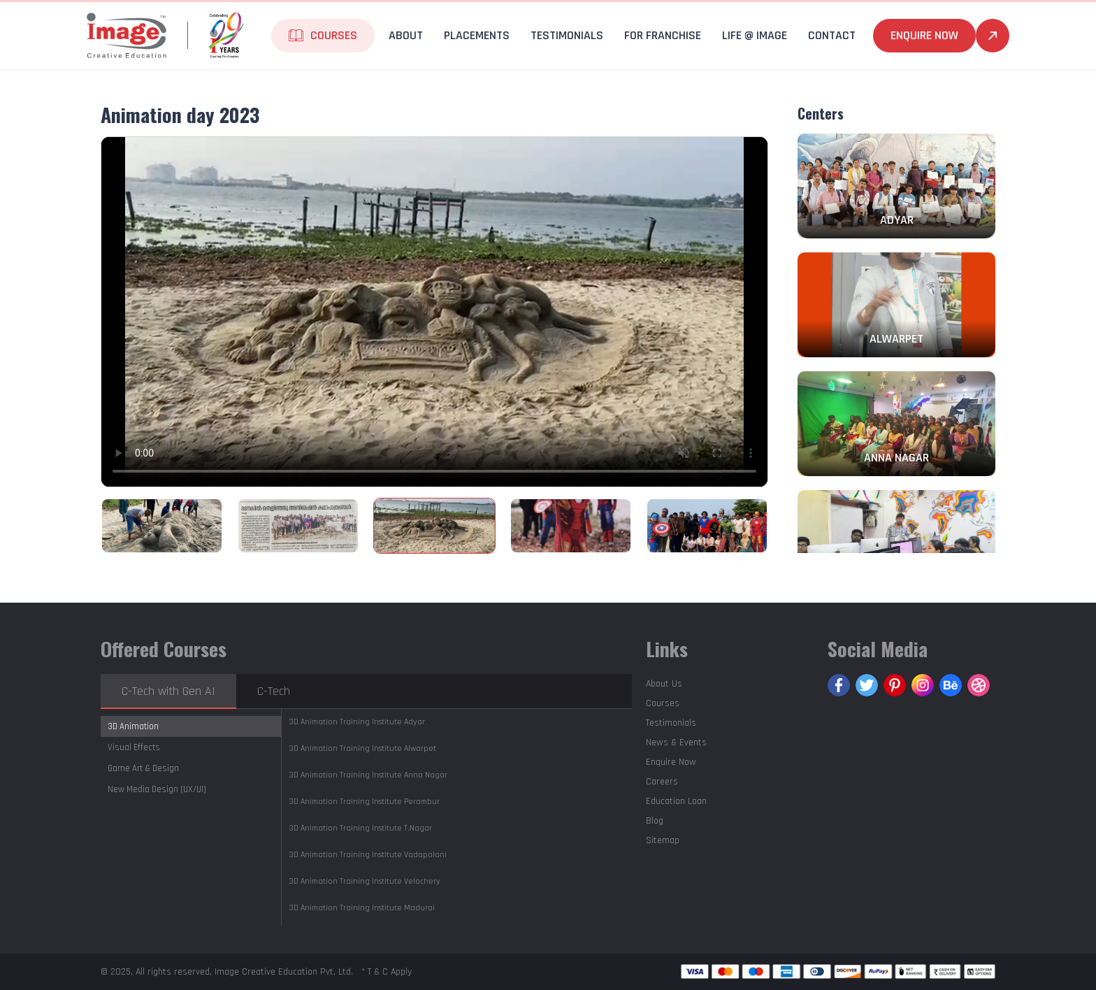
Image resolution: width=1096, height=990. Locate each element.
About (406, 35)
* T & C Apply (386, 972)
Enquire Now (924, 35)
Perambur (364, 801)
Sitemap (662, 840)
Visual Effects (134, 747)
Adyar (357, 722)
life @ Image (754, 35)
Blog (654, 821)
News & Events (676, 742)
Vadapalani (368, 854)
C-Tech (273, 691)
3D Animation (133, 726)
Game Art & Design (143, 768)
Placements (477, 35)
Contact (832, 35)
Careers (662, 781)
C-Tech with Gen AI (168, 691)
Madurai (362, 908)
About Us (664, 683)
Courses (333, 35)
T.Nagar (360, 828)
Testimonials (567, 35)
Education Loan (676, 801)
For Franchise (662, 35)
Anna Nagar (368, 775)
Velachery (364, 881)
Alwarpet (362, 748)
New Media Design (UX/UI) (157, 789)
